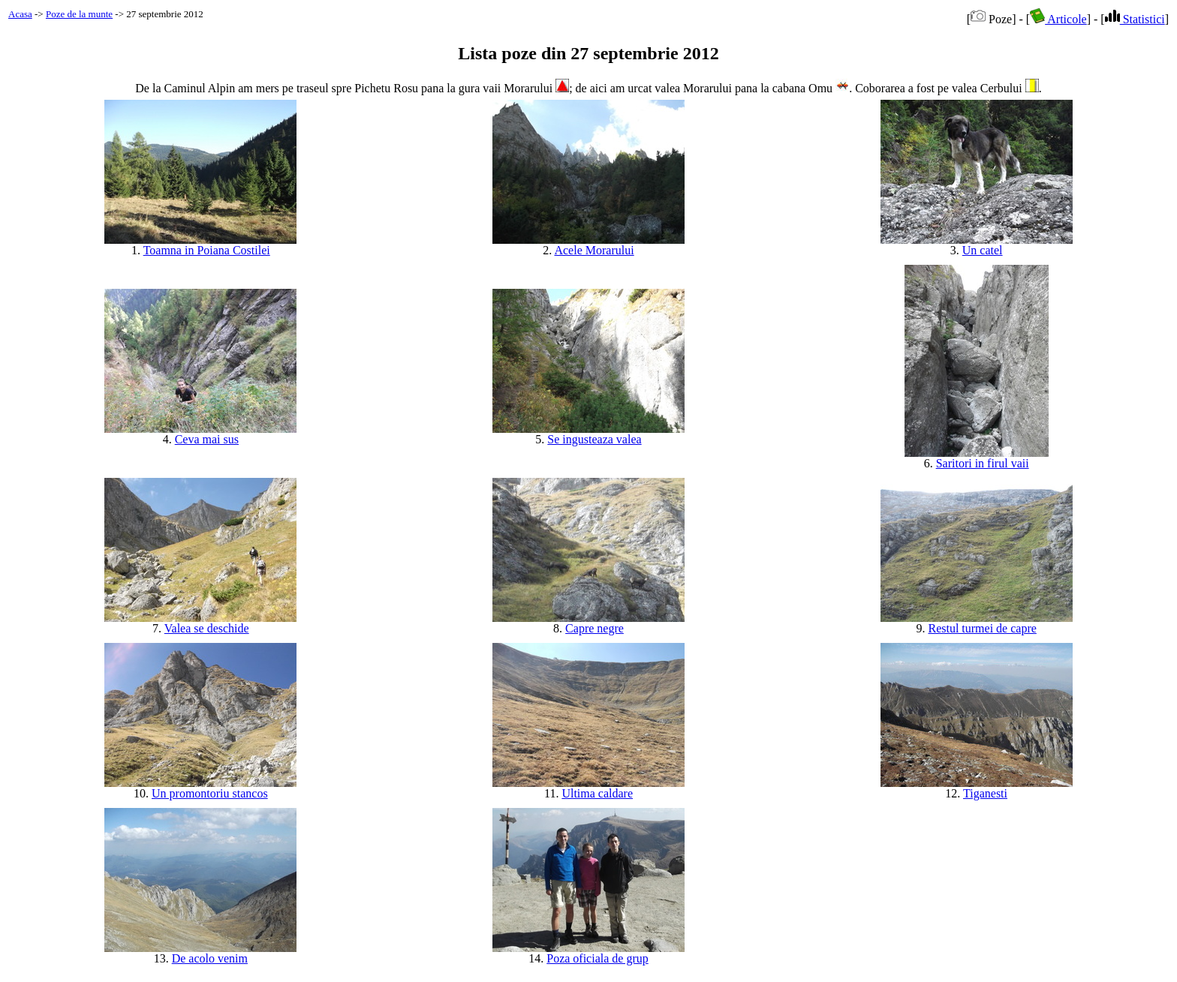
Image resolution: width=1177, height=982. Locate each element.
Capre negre (594, 628)
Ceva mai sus (207, 439)
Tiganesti (985, 793)
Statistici (1135, 19)
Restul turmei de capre (982, 628)
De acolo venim (210, 958)
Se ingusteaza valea (594, 439)
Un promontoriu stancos (210, 793)
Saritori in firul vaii (982, 463)
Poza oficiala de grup (597, 958)
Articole (1058, 19)
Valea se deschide (206, 628)
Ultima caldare (597, 793)
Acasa (20, 14)
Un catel (982, 250)
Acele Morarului (594, 250)
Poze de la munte (79, 14)
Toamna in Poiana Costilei (206, 250)
